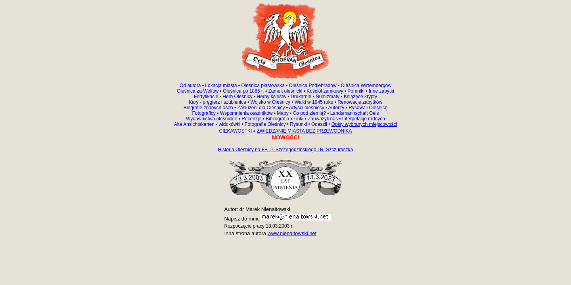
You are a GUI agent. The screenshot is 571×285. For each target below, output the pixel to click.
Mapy (283, 113)
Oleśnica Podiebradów (313, 85)
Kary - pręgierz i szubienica (218, 102)
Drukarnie (301, 96)
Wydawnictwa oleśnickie (212, 119)
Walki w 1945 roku (315, 102)
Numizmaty (327, 96)
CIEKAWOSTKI (236, 131)
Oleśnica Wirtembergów (366, 85)
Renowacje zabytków (359, 102)
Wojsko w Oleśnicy (271, 102)
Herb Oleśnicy (237, 96)
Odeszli (319, 124)
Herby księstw (272, 96)
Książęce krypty (360, 96)
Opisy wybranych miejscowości (364, 124)
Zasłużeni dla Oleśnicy (261, 107)
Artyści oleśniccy (307, 107)
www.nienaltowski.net (292, 233)
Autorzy (336, 107)
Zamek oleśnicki (285, 91)
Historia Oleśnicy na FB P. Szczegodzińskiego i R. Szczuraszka (285, 149)
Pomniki (356, 91)
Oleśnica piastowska (262, 85)
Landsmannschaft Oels (354, 113)
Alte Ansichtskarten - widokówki (208, 124)
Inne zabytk (380, 91)
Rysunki (298, 124)
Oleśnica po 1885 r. (243, 91)
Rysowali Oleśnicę (367, 107)
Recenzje (252, 119)
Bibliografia (276, 119)
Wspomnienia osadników (247, 113)
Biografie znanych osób (209, 107)
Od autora (192, 85)
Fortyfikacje (207, 96)
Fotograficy (204, 113)
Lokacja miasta (221, 85)
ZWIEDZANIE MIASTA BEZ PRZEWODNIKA (304, 131)
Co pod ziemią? (309, 113)
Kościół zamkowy (325, 91)
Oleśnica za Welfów (197, 91)
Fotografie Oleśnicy (266, 124)
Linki (298, 119)
